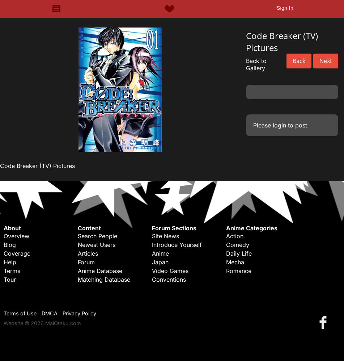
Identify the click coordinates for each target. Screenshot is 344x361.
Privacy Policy (79, 313)
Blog (10, 244)
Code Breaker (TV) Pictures (37, 165)
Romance (238, 270)
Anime (160, 253)
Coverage (17, 253)
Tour (10, 279)
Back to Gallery (256, 64)
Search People (97, 236)
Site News (165, 236)
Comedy (237, 244)
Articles (88, 253)
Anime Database (100, 270)
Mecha (235, 262)
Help (10, 262)
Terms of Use (20, 313)
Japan (160, 262)
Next (325, 61)
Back (299, 61)
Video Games (170, 270)
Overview (16, 236)
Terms (12, 270)
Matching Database (104, 279)
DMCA (50, 313)
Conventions (169, 279)
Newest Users (96, 244)
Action (234, 236)
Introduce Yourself (177, 244)
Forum (86, 262)
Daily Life (239, 253)
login (279, 125)
